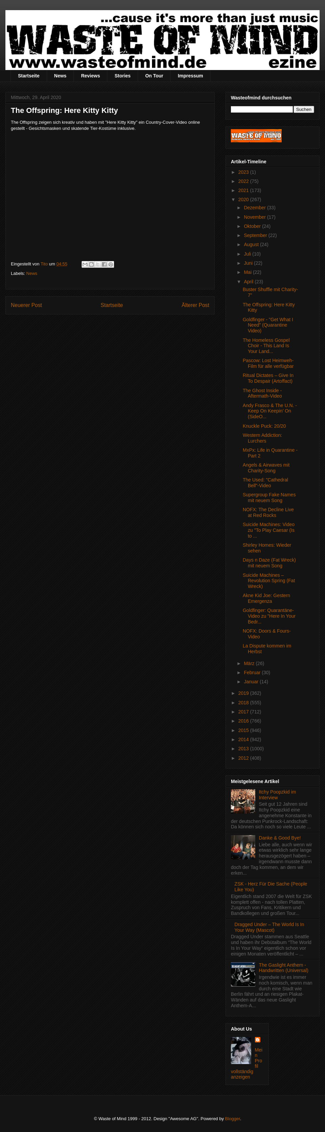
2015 (244, 730)
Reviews (90, 75)
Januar (252, 681)
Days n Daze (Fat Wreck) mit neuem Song (269, 562)
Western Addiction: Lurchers (262, 438)
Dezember (255, 207)
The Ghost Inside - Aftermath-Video (262, 393)
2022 (244, 181)
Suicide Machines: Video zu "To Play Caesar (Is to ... (269, 530)
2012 (244, 758)
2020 (244, 199)
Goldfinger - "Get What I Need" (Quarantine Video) (268, 325)
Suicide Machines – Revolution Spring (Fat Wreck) (269, 580)
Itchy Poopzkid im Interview (277, 794)
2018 (244, 702)
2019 (244, 693)
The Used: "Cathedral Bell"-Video (265, 482)
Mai (248, 272)
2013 (244, 748)
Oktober (253, 226)
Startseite (29, 75)
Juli (248, 254)
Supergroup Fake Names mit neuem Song (269, 497)
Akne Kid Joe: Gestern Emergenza (266, 598)
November (255, 217)
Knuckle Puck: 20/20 (264, 426)
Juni (249, 263)
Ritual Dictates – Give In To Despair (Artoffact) (268, 378)
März (250, 663)
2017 (244, 711)
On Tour (154, 75)
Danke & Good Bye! (280, 838)
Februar (253, 672)
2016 (244, 721)
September (256, 235)
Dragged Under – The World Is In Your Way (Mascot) (269, 927)
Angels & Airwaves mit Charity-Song (266, 467)
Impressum (190, 75)
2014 (244, 739)
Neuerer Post (26, 305)
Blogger (232, 1118)
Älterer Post (195, 305)
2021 (244, 190)
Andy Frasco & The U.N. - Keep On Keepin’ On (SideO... (270, 411)
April (249, 281)
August (252, 244)
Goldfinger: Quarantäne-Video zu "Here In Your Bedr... (269, 616)
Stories (122, 75)
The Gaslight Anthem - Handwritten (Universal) (283, 967)
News (60, 75)
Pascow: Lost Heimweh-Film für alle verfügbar (268, 363)
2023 (244, 172)
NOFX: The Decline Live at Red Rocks (268, 512)
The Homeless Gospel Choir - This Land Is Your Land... (266, 345)
